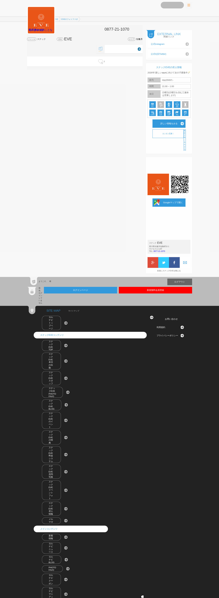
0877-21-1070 (159, 248)
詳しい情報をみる (169, 120)
